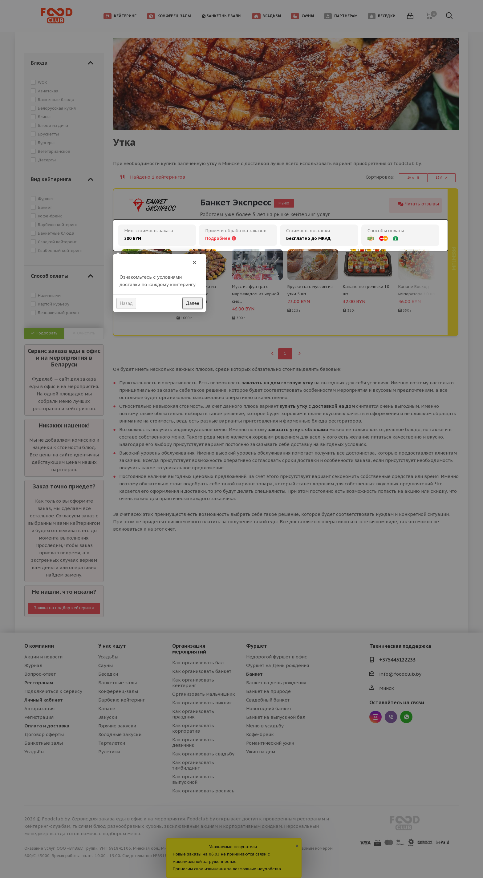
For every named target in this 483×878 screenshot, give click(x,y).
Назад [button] (126, 303)
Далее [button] (192, 303)
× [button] (194, 262)
